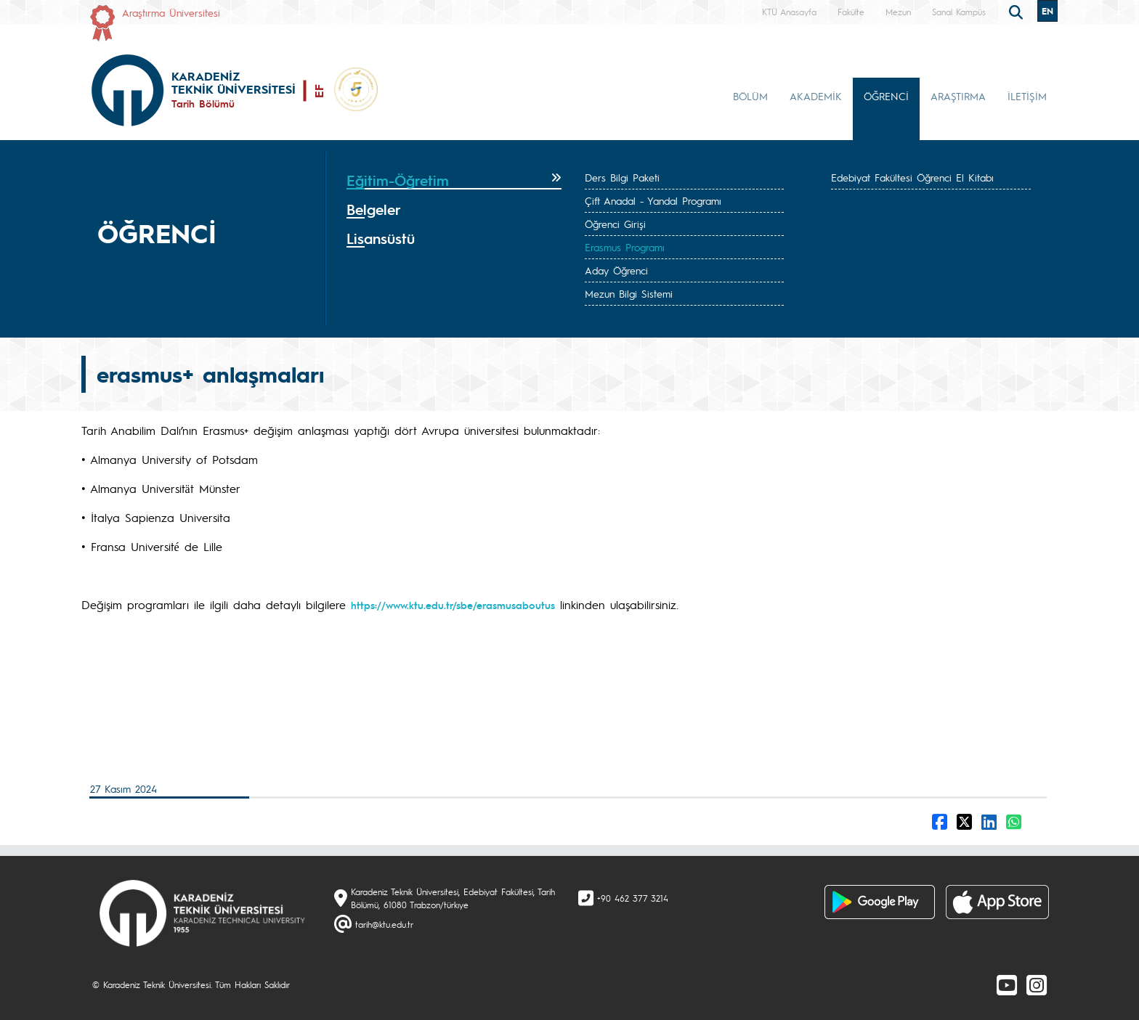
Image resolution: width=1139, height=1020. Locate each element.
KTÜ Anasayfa (789, 11)
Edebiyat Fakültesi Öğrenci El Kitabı (912, 177)
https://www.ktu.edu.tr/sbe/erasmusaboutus (453, 604)
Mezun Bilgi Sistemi (629, 293)
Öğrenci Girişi (615, 223)
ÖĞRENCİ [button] (886, 95)
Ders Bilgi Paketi (622, 177)
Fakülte (851, 11)
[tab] (454, 180)
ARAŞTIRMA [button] (958, 95)
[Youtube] (1007, 984)
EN (1047, 11)
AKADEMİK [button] (816, 95)
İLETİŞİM (1027, 95)
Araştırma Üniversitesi (171, 12)
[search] (1018, 11)
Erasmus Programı (625, 246)
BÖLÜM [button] (750, 95)
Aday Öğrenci (616, 270)
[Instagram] (1036, 984)
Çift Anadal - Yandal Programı (653, 200)
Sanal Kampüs (959, 11)
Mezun (898, 11)
